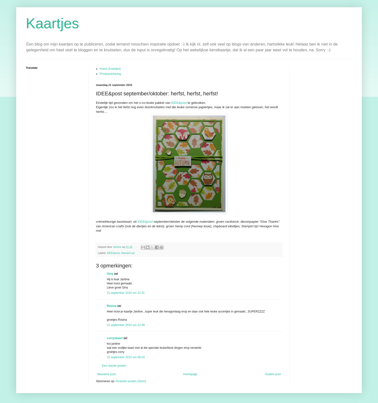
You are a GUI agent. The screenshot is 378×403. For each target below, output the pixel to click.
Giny (110, 273)
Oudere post (273, 374)
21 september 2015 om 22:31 (126, 293)
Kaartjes (52, 23)
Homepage (190, 374)
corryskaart (115, 338)
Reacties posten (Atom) (131, 381)
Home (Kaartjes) (110, 68)
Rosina (111, 306)
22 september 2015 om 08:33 (126, 357)
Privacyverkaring (110, 74)
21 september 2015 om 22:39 (126, 325)
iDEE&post (179, 103)
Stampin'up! (128, 252)
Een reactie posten (114, 365)
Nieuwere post (106, 374)
